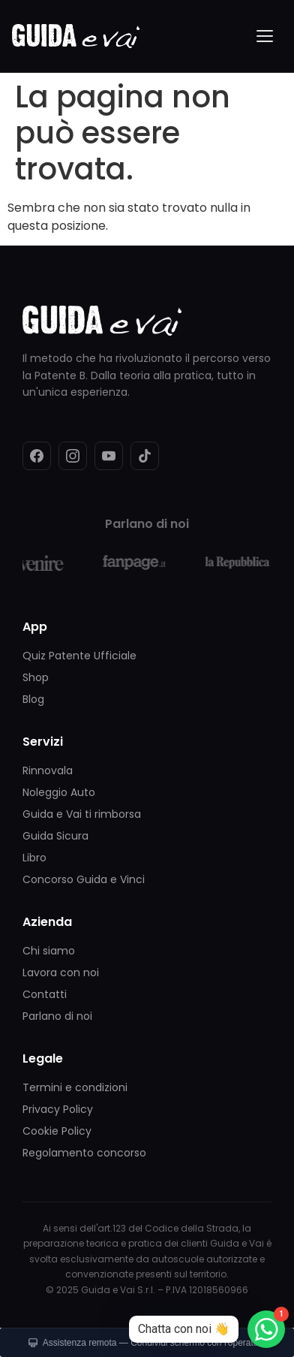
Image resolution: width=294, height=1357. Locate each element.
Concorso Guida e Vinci (83, 879)
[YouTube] (108, 456)
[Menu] (265, 36)
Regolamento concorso (84, 1152)
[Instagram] (72, 456)
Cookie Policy (57, 1130)
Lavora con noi (60, 972)
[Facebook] (36, 456)
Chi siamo (48, 950)
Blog (33, 699)
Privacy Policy (57, 1109)
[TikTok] (144, 456)
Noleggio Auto (58, 792)
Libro (34, 857)
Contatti (44, 994)
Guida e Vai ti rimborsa (81, 814)
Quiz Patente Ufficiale (79, 655)
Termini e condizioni (75, 1087)
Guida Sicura (55, 835)
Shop (35, 677)
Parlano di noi (57, 1016)
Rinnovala (47, 770)
